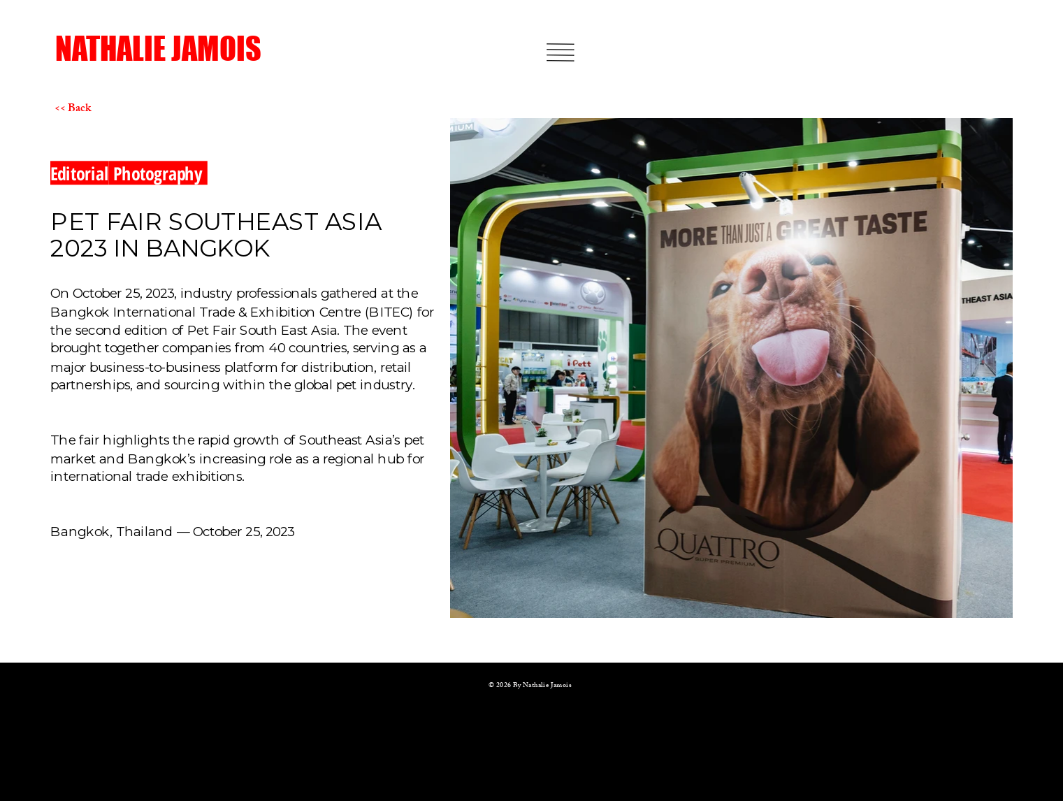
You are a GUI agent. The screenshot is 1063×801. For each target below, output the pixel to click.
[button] (561, 52)
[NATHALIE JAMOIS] (170, 48)
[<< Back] (103, 110)
